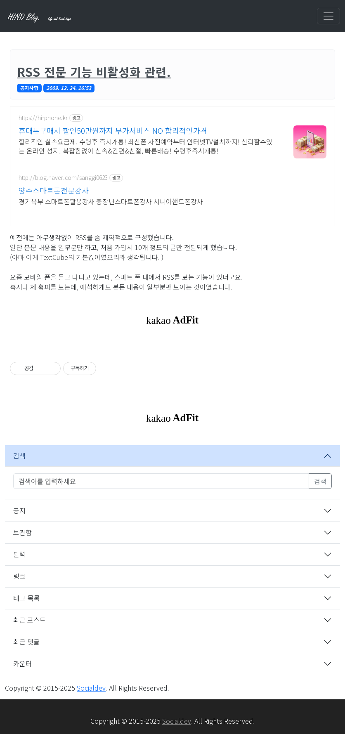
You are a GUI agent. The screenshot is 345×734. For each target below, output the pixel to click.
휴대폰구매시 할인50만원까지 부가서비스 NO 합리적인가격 (113, 130)
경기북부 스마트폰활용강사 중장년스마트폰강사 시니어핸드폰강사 (111, 201)
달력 (19, 554)
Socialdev (91, 688)
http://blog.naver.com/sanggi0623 (63, 177)
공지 (19, 510)
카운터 (22, 663)
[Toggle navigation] (328, 16)
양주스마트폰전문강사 (54, 190)
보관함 (22, 532)
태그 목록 (26, 598)
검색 (19, 455)
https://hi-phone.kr (43, 117)
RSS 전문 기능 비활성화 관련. (94, 71)
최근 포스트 (29, 620)
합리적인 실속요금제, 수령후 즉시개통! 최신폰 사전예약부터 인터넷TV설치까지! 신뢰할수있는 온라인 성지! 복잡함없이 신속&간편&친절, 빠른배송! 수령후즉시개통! (145, 146)
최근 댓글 (26, 642)
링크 (19, 576)
